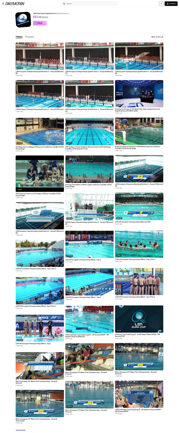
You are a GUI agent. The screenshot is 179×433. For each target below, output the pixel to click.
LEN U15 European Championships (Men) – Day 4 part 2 (36, 269)
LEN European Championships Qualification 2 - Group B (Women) (39, 109)
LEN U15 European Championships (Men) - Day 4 (83, 260)
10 (24, 430)
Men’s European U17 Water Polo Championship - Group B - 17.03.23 (86, 373)
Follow (39, 23)
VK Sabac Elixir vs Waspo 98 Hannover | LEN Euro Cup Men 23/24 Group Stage (40, 148)
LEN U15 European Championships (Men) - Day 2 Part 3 (135, 259)
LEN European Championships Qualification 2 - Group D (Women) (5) (89, 223)
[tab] (19, 37)
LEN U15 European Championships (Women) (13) (132, 222)
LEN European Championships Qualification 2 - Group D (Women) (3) (40, 232)
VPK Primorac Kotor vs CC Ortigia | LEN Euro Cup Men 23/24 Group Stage (38, 194)
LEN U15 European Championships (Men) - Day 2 (83, 297)
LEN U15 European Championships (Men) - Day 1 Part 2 (135, 297)
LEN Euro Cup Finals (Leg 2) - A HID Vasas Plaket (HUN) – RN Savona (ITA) (137, 335)
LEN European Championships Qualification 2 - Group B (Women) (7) (89, 72)
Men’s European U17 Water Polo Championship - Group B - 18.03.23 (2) (37, 420)
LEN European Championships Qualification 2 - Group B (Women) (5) (139, 72)
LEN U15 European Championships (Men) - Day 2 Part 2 (36, 306)
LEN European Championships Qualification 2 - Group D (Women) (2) (139, 185)
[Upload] (161, 3)
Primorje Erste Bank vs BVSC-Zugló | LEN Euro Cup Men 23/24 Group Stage (88, 185)
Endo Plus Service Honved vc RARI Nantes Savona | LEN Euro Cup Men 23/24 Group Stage (137, 147)
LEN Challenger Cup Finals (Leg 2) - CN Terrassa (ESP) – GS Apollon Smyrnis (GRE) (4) (87, 336)
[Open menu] (3, 3)
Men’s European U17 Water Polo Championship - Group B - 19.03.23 (86, 411)
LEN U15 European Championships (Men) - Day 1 (33, 344)
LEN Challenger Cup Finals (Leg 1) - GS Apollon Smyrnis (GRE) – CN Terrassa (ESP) (138, 410)
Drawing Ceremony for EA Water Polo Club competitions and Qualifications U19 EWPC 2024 (137, 110)
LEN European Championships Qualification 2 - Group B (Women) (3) (89, 110)
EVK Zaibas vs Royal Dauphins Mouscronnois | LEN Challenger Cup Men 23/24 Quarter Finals (88, 148)
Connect (171, 4)
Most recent (157, 37)
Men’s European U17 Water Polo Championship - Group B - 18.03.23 (37, 382)
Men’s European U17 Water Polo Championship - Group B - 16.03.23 (136, 373)
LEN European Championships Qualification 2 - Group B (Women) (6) (39, 72)
